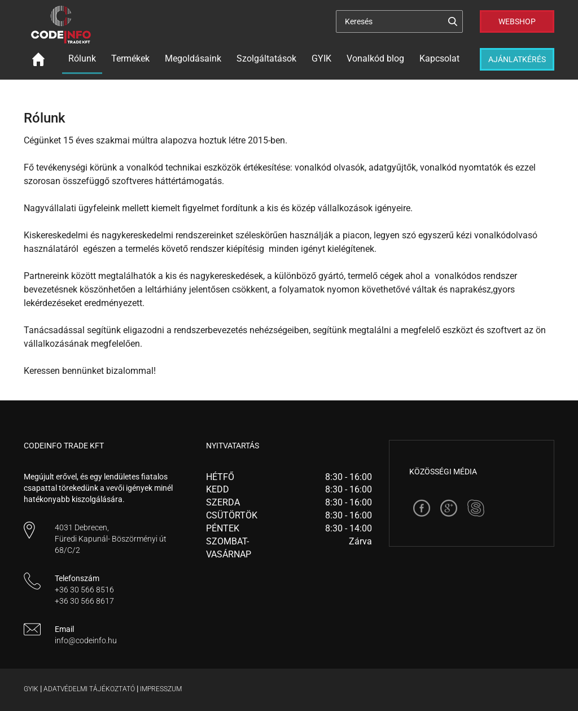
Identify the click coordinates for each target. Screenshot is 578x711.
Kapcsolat (439, 58)
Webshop (517, 21)
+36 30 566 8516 (84, 589)
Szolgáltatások (266, 58)
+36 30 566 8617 (84, 600)
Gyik (31, 689)
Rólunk (82, 58)
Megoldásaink (193, 58)
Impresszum (161, 689)
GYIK (321, 58)
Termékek (130, 58)
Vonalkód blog (375, 58)
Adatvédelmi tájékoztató (89, 689)
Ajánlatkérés (517, 59)
